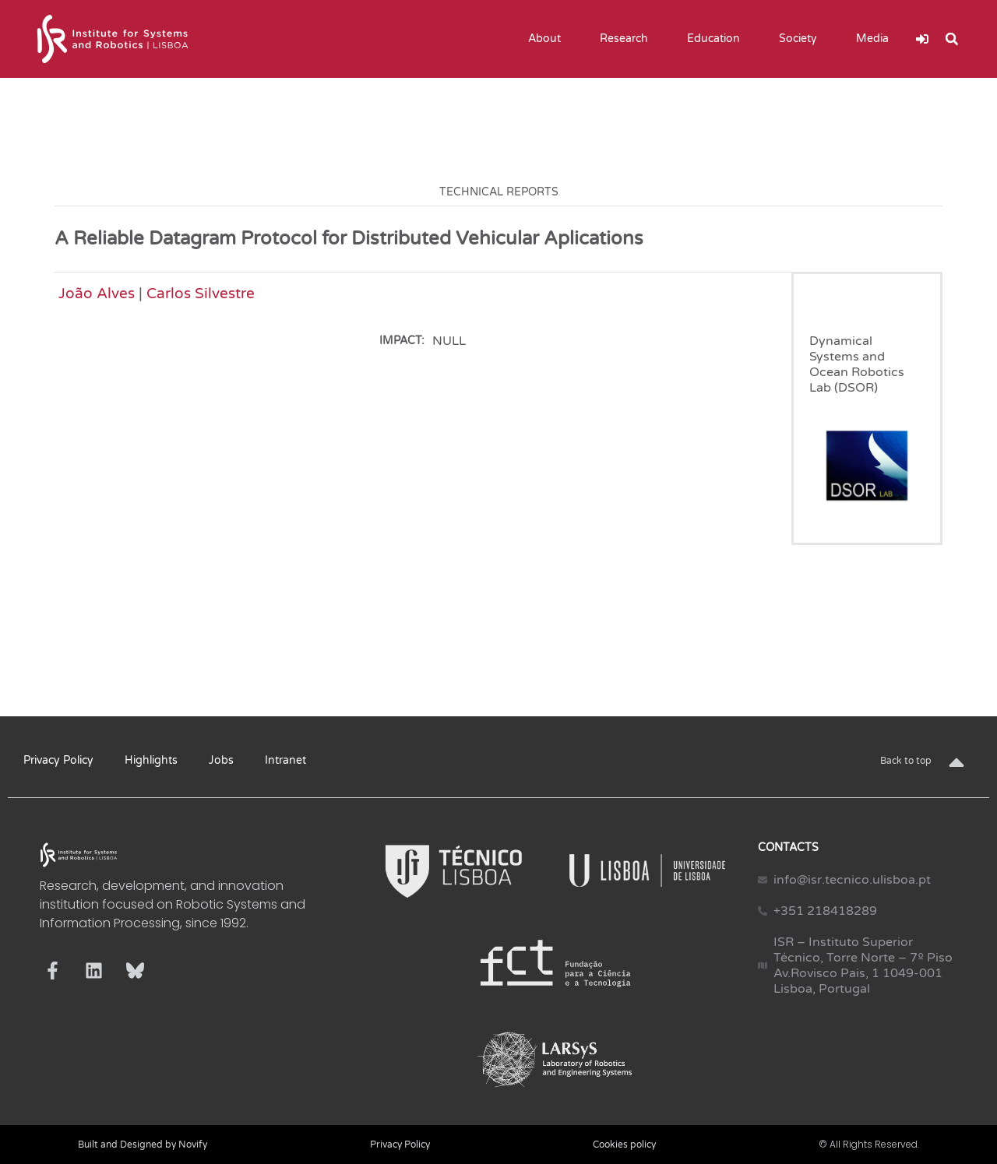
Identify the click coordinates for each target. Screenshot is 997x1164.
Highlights (151, 760)
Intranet (285, 760)
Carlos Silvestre (200, 293)
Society (802, 39)
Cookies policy (624, 1144)
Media (876, 39)
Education (717, 39)
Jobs (221, 760)
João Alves (96, 293)
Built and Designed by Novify (142, 1144)
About (548, 39)
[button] (952, 39)
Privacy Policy (58, 760)
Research (628, 39)
